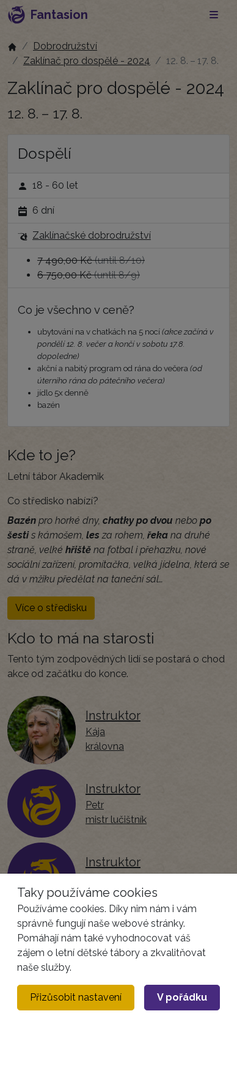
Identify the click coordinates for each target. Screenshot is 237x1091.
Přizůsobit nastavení (76, 997)
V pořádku (182, 997)
